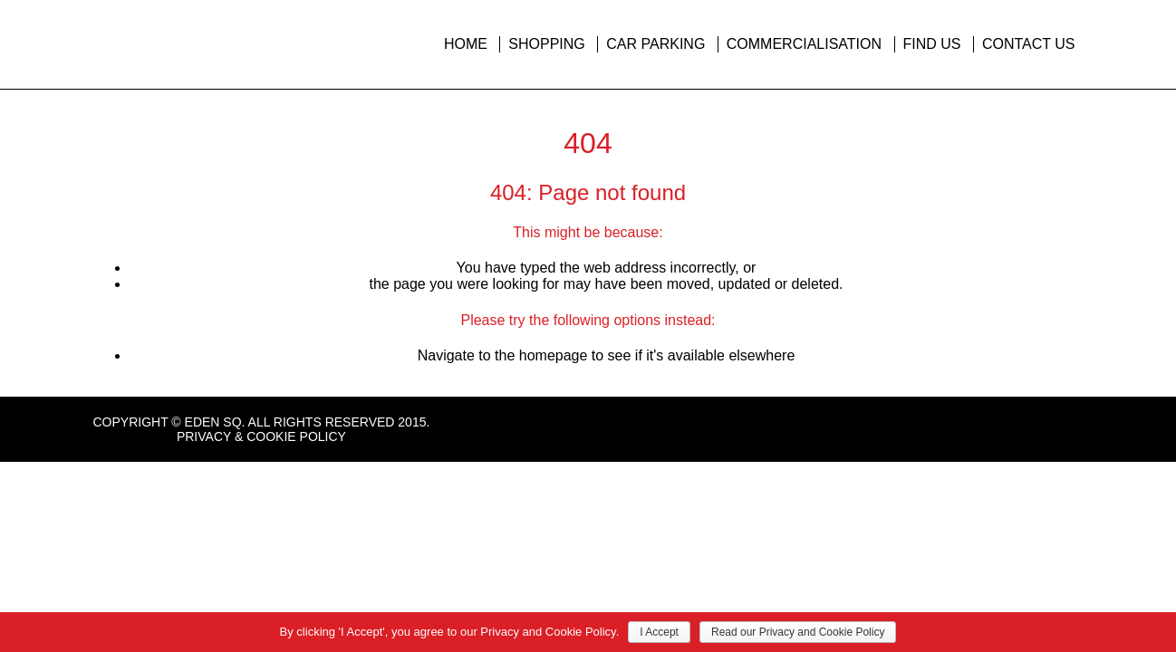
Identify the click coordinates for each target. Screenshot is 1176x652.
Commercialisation (804, 44)
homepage (553, 355)
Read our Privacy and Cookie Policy (797, 632)
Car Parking (655, 44)
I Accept (659, 632)
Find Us (932, 44)
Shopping (546, 44)
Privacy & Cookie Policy (261, 436)
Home (465, 44)
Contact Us (1028, 44)
